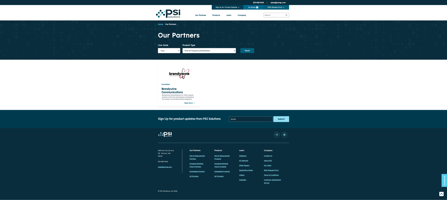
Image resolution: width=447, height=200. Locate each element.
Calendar (242, 180)
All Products (219, 176)
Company (242, 15)
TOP (441, 194)
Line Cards (163, 45)
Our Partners (200, 15)
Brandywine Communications (172, 90)
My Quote (253, 7)
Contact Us (268, 156)
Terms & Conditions (271, 175)
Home (160, 24)
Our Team (267, 165)
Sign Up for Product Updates (226, 7)
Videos (241, 175)
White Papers (244, 165)
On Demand (243, 161)
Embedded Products (222, 172)
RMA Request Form (275, 7)
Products (216, 15)
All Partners (194, 176)
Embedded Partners (197, 172)
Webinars (242, 156)
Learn (228, 15)
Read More (188, 103)
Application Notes (246, 170)
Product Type (188, 45)
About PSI (268, 161)
